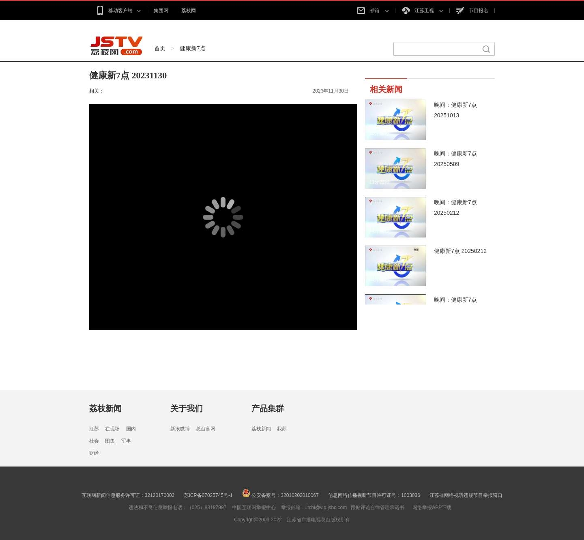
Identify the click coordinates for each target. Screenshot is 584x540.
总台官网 (205, 429)
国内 (131, 429)
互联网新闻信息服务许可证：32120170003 (128, 495)
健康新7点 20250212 (460, 251)
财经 (94, 453)
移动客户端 (118, 10)
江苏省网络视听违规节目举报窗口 (465, 495)
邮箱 (373, 10)
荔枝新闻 (105, 408)
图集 (110, 441)
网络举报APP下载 (431, 507)
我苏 (282, 429)
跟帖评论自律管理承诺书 (377, 507)
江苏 (94, 429)
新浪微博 (180, 429)
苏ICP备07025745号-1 (208, 495)
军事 (126, 441)
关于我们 (186, 408)
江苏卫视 (422, 10)
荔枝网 (188, 10)
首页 (159, 48)
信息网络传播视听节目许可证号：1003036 (374, 495)
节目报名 (472, 10)
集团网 (161, 10)
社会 (94, 441)
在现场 (112, 429)
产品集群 (267, 408)
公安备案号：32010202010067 (280, 495)
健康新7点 (193, 48)
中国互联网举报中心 (254, 507)
